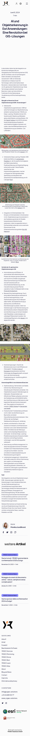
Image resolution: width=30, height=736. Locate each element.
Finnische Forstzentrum (10, 292)
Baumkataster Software (9, 648)
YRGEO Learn (6, 663)
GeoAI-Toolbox (10, 121)
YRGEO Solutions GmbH (15, 731)
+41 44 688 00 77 (8, 695)
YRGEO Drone (6, 657)
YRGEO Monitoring (8, 654)
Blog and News (6, 672)
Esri (11, 180)
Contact (4, 675)
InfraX (3, 642)
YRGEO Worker (13, 407)
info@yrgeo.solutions (9, 692)
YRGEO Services (7, 651)
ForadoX (4, 645)
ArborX (4, 639)
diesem (22, 153)
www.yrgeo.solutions (9, 698)
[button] (21, 3)
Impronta (5, 678)
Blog (17, 263)
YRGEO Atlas (6, 666)
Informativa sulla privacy (9, 681)
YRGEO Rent (6, 660)
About (4, 669)
